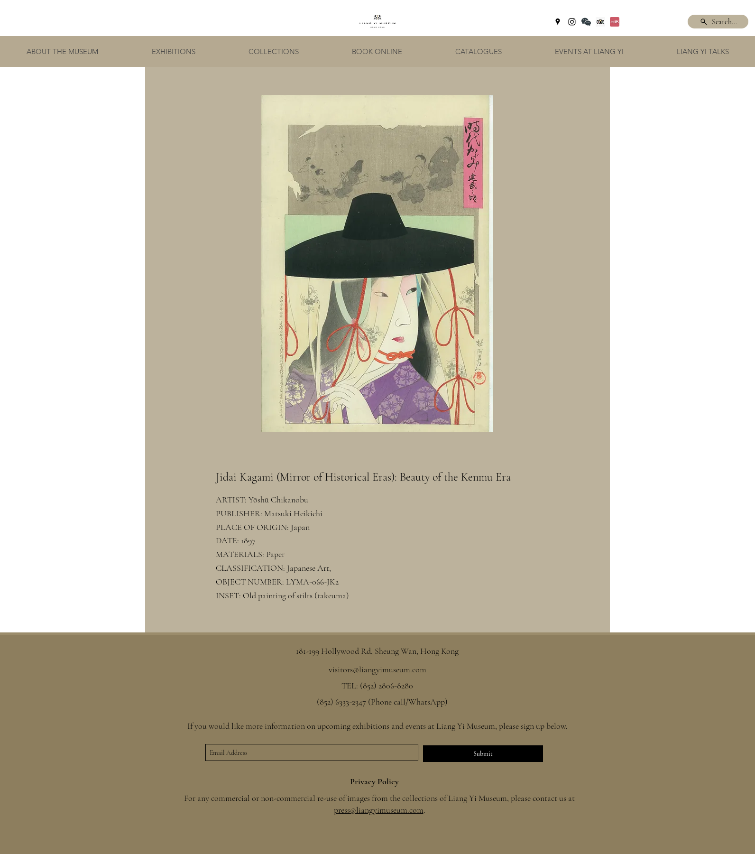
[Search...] (718, 21)
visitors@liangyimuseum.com (377, 669)
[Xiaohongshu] (614, 22)
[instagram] (572, 22)
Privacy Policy (374, 781)
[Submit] (483, 753)
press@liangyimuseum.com (379, 810)
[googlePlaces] (557, 22)
